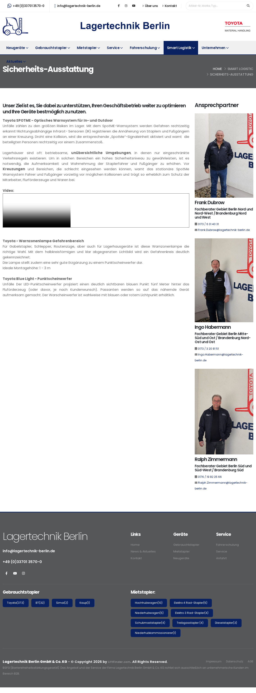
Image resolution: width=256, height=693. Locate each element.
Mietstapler (87, 47)
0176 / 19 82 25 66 (210, 477)
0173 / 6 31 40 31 (208, 224)
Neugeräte (15, 47)
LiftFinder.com (120, 661)
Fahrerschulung (143, 47)
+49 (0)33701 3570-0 (25, 6)
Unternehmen (213, 47)
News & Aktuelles (145, 551)
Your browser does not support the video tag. (37, 210)
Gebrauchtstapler (51, 47)
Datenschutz (232, 661)
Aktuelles (14, 61)
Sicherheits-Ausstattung (231, 74)
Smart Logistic (240, 69)
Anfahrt (222, 557)
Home (217, 69)
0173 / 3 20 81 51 (208, 349)
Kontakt (169, 6)
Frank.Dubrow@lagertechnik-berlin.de (224, 230)
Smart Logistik (179, 47)
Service (113, 47)
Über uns (150, 6)
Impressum (210, 661)
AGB (250, 661)
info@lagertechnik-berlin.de (77, 6)
